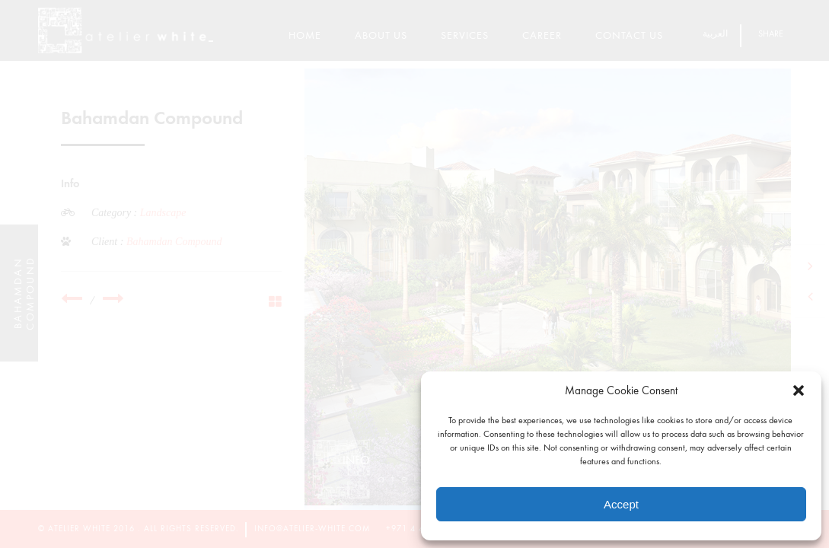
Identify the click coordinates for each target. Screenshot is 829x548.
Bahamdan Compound (174, 241)
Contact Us (629, 36)
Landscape (163, 212)
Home (305, 36)
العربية (715, 33)
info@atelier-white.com (312, 529)
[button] (798, 390)
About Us (381, 36)
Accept (621, 504)
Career (542, 36)
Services (465, 36)
